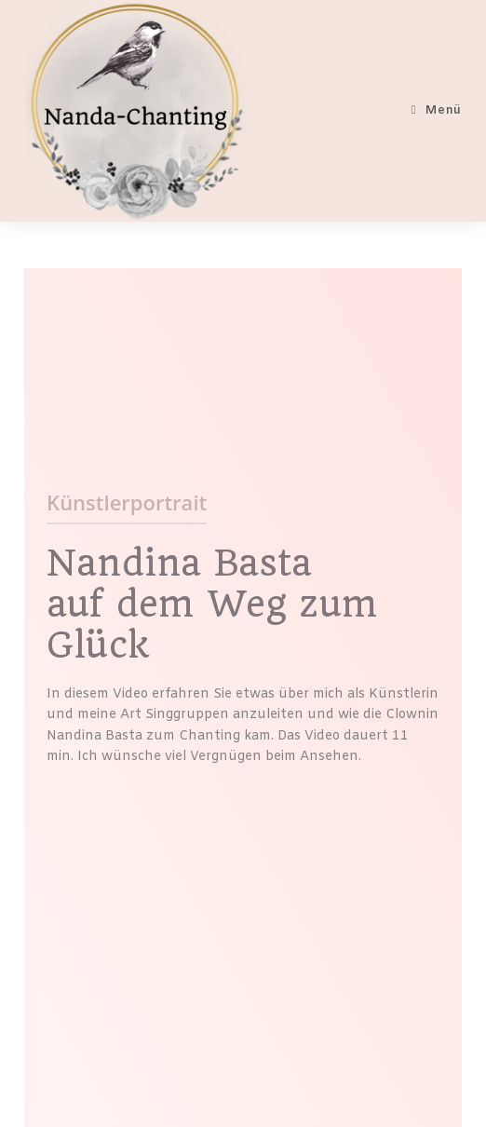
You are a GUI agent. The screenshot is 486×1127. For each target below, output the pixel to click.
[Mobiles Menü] (437, 110)
